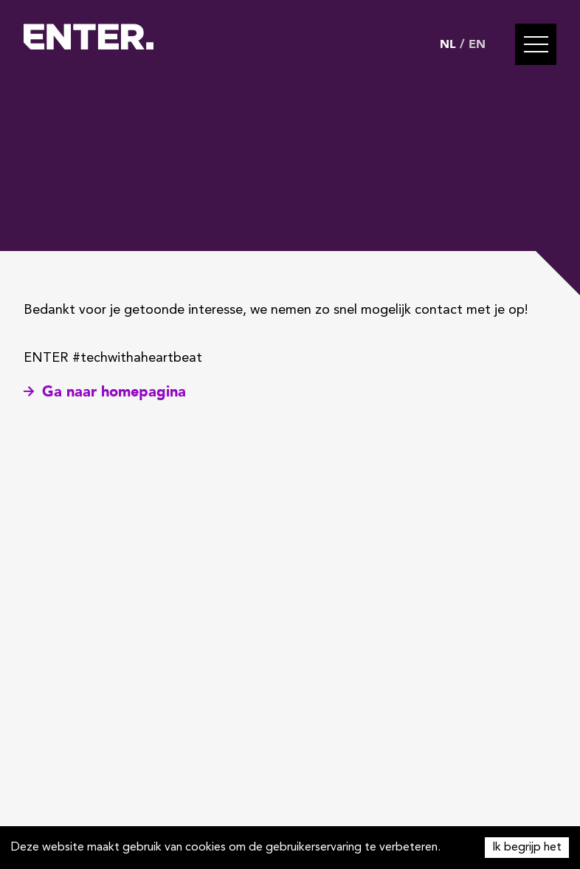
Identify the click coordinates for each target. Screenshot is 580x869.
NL (448, 44)
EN (477, 44)
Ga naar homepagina (105, 391)
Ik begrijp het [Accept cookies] (527, 847)
